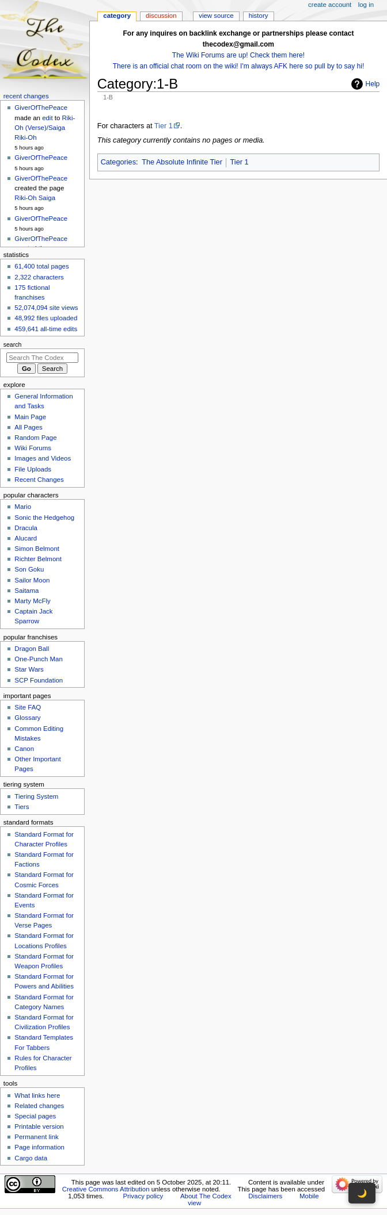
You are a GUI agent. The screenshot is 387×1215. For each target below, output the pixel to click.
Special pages (35, 1116)
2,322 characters (38, 277)
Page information (39, 1147)
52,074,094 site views (46, 307)
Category (117, 15)
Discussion (161, 15)
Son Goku (29, 569)
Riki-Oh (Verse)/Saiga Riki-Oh (44, 127)
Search (12, 344)
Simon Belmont (36, 548)
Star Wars (28, 669)
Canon (24, 748)
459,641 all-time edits (45, 328)
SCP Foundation (38, 680)
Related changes (39, 1105)
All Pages (28, 427)
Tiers (21, 806)
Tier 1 (163, 126)
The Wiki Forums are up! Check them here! (238, 55)
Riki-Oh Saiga (34, 197)
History (258, 15)
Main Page (30, 416)
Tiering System (36, 796)
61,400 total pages (41, 266)
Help (373, 84)
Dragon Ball (31, 648)
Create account (329, 4)
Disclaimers (265, 1196)
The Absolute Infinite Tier (182, 162)
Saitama (26, 590)
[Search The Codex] (42, 357)
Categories (118, 162)
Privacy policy (143, 1196)
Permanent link (36, 1136)
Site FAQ (27, 707)
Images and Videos (42, 458)
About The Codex (206, 1196)
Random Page (35, 437)
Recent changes (26, 96)
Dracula (25, 527)
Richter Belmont (37, 558)
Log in (366, 4)
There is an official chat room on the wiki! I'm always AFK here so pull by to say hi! (239, 66)
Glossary (27, 717)
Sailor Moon (32, 580)
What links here (37, 1095)
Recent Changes (38, 479)
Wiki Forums (32, 447)
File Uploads (32, 469)
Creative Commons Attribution (106, 1189)
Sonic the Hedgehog (44, 517)
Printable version (38, 1126)
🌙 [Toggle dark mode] (362, 1193)
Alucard (25, 538)
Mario (22, 506)
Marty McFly (32, 600)
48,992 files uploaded (45, 318)
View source (216, 15)
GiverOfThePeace (40, 107)
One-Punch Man (38, 659)
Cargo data (30, 1158)
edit (47, 117)
